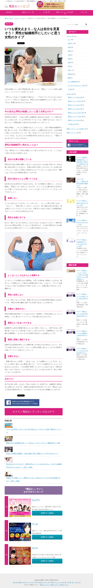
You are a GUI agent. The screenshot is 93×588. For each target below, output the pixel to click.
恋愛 (69, 51)
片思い (70, 70)
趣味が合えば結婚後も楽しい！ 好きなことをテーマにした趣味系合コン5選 (33, 443)
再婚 (69, 58)
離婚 (69, 78)
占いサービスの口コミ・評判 (76, 85)
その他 (70, 89)
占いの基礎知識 (72, 81)
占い (69, 39)
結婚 (69, 47)
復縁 (69, 62)
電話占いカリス (54, 585)
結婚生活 (70, 74)
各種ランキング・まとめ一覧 (58, 582)
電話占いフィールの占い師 (75, 101)
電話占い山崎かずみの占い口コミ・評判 (82, 203)
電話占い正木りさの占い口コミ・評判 (82, 222)
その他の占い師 (72, 124)
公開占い (70, 43)
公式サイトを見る (47, 513)
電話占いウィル (64, 585)
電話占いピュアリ (44, 585)
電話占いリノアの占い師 (75, 97)
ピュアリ (36, 500)
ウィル (35, 524)
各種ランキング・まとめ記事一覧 (65, 12)
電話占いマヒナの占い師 (75, 120)
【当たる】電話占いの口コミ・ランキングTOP (25, 582)
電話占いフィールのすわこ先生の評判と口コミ (82, 350)
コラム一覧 (83, 12)
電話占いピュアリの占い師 (75, 116)
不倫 (69, 55)
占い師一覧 (46, 12)
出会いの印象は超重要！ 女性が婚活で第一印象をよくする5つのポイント (32, 453)
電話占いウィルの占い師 (75, 105)
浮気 (69, 66)
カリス (35, 548)
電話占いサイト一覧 (28, 12)
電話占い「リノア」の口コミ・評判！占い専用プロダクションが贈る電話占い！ (82, 275)
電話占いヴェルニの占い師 (75, 112)
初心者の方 (9, 12)
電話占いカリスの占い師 (75, 109)
